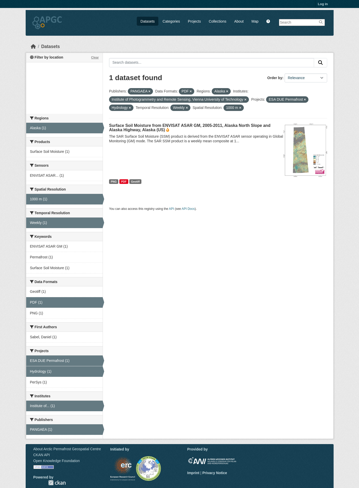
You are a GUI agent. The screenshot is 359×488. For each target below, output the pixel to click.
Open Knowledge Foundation (56, 461)
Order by (274, 78)
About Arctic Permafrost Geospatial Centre (67, 449)
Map (254, 21)
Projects (194, 21)
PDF (124, 181)
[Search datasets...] (211, 62)
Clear (95, 57)
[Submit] (320, 62)
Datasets (148, 21)
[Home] (33, 46)
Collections (217, 21)
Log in (323, 4)
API (171, 209)
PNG (114, 181)
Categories (171, 21)
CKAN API (41, 455)
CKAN (57, 482)
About (239, 21)
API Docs (188, 209)
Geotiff (135, 181)
